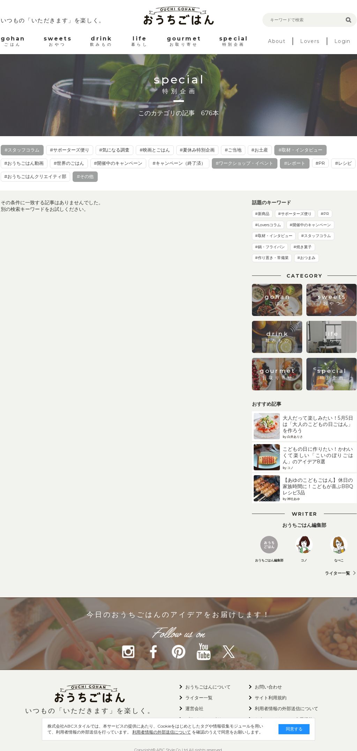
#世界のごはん (69, 163)
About (276, 41)
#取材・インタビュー (300, 150)
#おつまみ (306, 257)
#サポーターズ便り (69, 150)
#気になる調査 (114, 150)
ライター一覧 (337, 573)
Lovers (309, 41)
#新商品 (262, 213)
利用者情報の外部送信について (150, 732)
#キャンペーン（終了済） (179, 163)
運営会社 (194, 708)
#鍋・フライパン (270, 246)
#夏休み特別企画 (197, 150)
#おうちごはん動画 (24, 163)
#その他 (85, 176)
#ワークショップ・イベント (244, 163)
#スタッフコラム (22, 150)
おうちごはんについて (208, 687)
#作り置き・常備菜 (272, 257)
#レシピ (343, 163)
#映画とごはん (155, 150)
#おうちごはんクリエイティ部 (35, 176)
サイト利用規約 (271, 697)
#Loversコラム (268, 224)
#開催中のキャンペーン (118, 163)
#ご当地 (233, 150)
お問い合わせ (268, 687)
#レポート (294, 163)
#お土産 (259, 150)
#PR (320, 163)
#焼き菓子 (302, 246)
